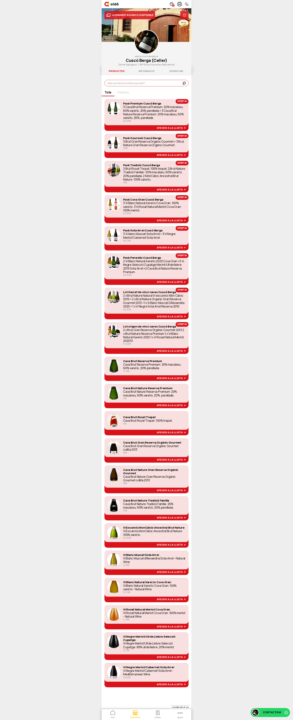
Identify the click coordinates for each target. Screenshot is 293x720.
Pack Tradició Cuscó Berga (141, 165)
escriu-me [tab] (176, 71)
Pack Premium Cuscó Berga (142, 103)
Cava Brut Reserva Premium (142, 361)
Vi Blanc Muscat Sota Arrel (141, 555)
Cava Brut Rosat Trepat (139, 417)
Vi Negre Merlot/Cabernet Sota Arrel (148, 667)
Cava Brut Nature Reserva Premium (147, 388)
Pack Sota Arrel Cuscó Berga (143, 230)
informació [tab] (147, 71)
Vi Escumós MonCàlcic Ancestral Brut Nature (154, 527)
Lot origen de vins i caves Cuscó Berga (149, 326)
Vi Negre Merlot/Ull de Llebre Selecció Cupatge (149, 638)
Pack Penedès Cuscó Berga (142, 257)
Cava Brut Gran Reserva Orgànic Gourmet (152, 442)
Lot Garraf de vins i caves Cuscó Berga (149, 292)
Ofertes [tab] (123, 92)
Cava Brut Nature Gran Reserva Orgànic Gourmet (150, 471)
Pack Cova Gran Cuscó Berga (143, 199)
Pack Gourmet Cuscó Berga (142, 138)
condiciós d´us (180, 707)
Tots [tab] (108, 92)
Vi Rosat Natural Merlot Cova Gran (146, 609)
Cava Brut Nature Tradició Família (146, 500)
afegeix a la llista (171, 128)
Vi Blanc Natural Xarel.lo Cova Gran (147, 582)
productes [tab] (116, 71)
